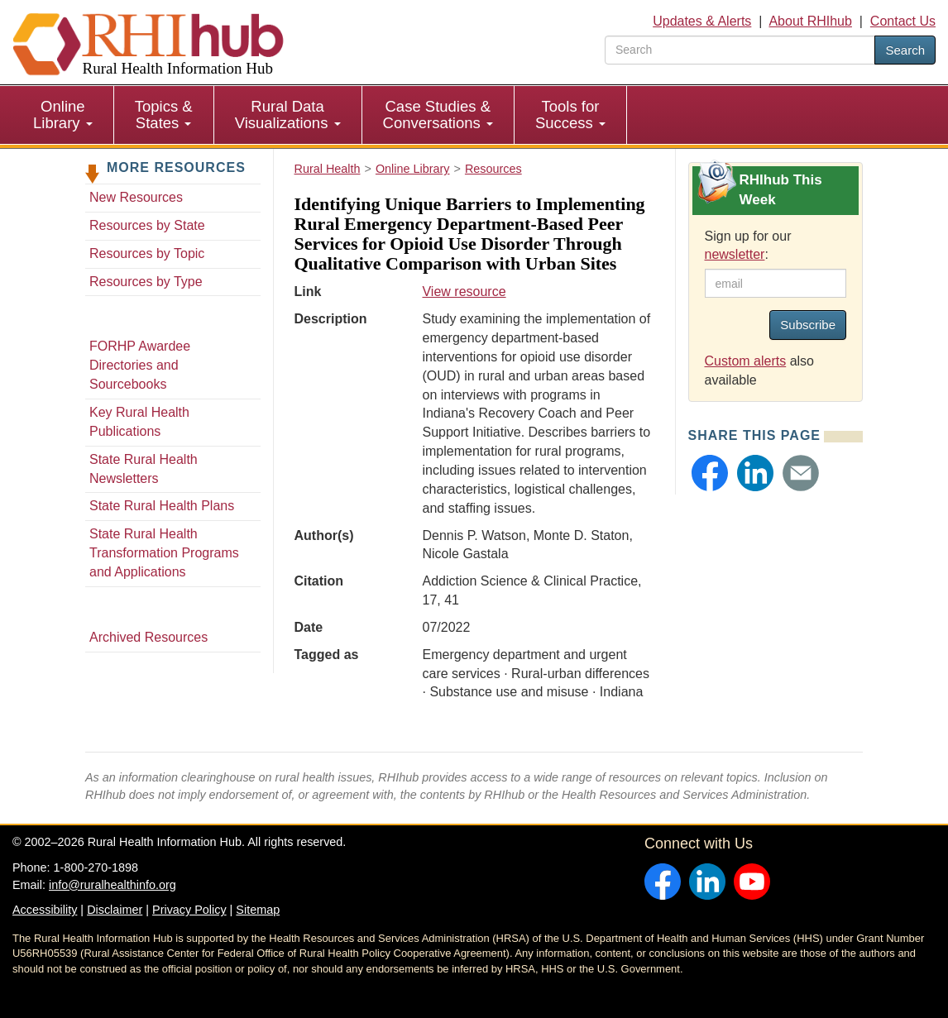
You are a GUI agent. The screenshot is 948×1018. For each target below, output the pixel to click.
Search (905, 50)
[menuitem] (63, 115)
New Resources (136, 197)
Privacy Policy (189, 909)
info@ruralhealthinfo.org (112, 884)
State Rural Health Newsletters (143, 468)
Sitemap (258, 909)
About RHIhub (810, 21)
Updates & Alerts (702, 21)
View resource (463, 291)
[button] (709, 473)
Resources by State (147, 225)
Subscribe (807, 325)
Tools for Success (570, 114)
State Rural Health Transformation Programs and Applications (164, 553)
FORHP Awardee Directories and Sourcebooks (139, 365)
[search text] (740, 50)
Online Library (63, 114)
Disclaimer (114, 909)
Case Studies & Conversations (438, 114)
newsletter (735, 254)
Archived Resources (148, 637)
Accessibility (44, 909)
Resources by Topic (146, 253)
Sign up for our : (748, 245)
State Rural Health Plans (161, 506)
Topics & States (164, 114)
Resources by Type (146, 282)
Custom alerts (746, 361)
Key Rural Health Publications (139, 421)
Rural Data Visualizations (288, 114)
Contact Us (903, 21)
